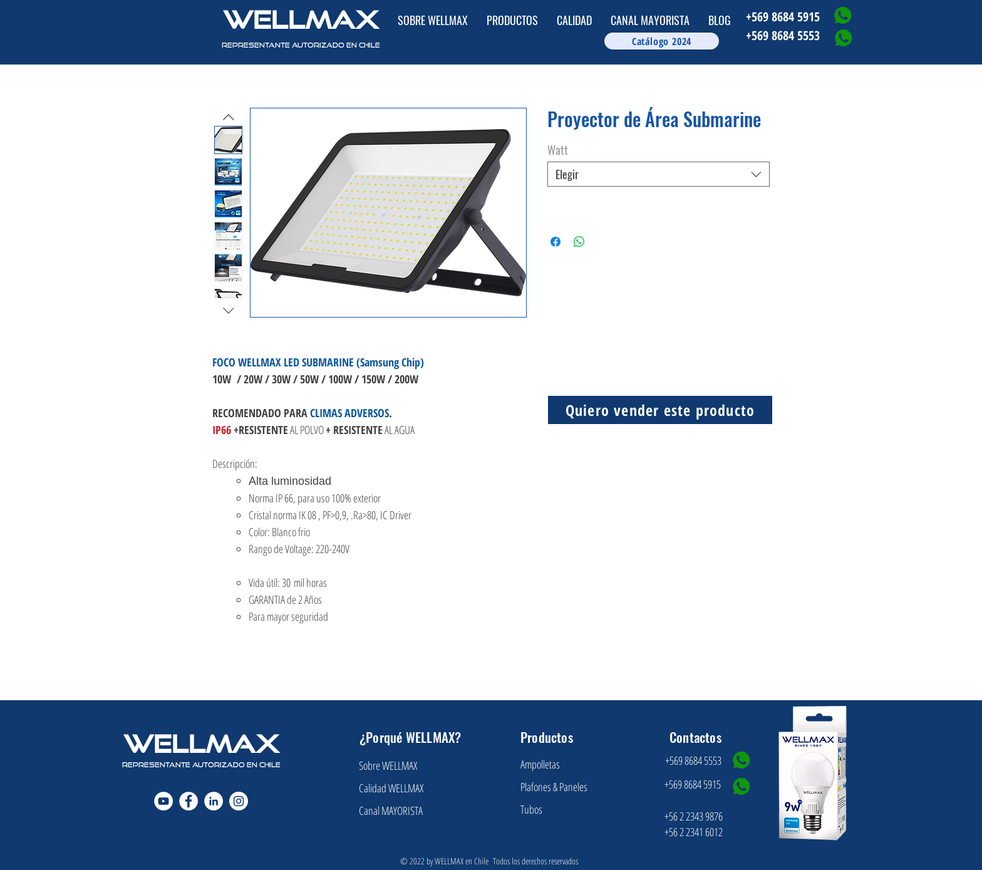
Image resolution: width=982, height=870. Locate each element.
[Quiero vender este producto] (660, 410)
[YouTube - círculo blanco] (163, 801)
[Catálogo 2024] (661, 41)
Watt (557, 150)
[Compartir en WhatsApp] (579, 241)
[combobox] (658, 174)
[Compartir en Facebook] (555, 241)
